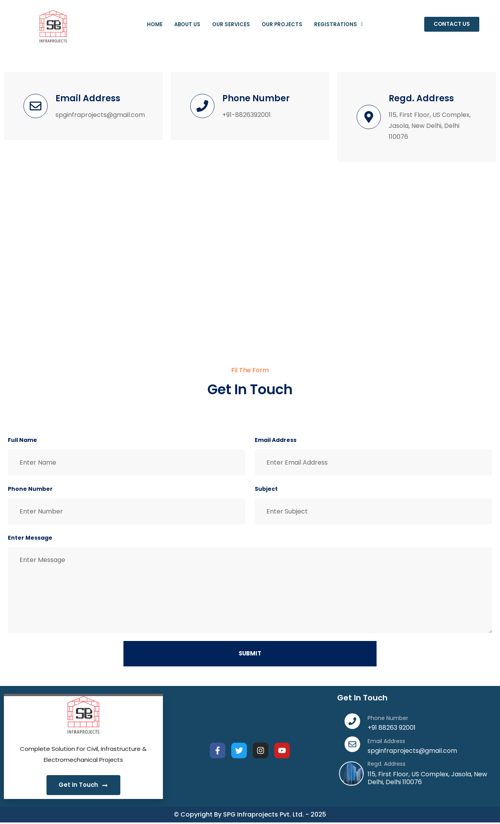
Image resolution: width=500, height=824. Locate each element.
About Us (180, 24)
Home (144, 24)
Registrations (347, 24)
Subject (266, 489)
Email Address (275, 440)
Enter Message (30, 538)
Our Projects (285, 24)
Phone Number (30, 489)
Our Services (228, 24)
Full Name (22, 440)
